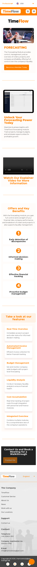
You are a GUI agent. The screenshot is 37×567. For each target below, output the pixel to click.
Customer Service (8, 496)
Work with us (6, 508)
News (3, 504)
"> (29, 476)
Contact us (5, 523)
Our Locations (7, 512)
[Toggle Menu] (34, 11)
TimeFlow (5, 493)
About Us (5, 500)
